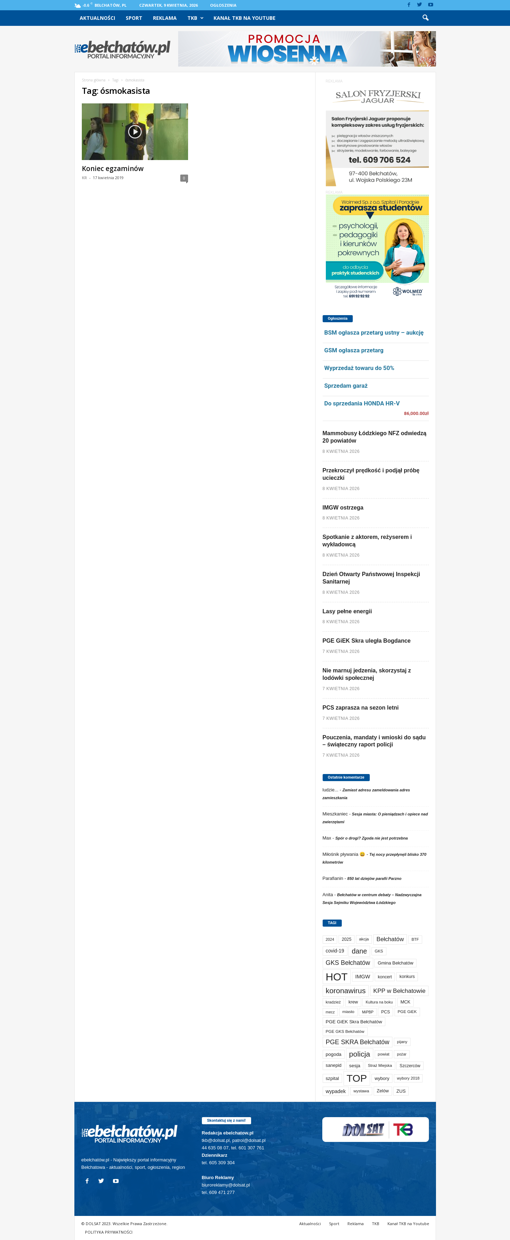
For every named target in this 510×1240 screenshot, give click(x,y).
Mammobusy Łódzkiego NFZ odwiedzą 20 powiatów (374, 437)
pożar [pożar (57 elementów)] (402, 1054)
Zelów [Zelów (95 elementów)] (383, 1090)
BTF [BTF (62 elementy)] (415, 939)
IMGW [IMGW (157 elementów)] (362, 976)
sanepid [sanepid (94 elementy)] (334, 1065)
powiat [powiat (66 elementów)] (384, 1054)
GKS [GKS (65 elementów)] (379, 951)
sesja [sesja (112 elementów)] (354, 1065)
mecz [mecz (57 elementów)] (330, 1012)
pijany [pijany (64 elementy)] (402, 1042)
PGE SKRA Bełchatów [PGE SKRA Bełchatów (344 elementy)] (358, 1042)
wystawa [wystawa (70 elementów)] (361, 1091)
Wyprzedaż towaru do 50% (359, 367)
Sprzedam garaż (346, 385)
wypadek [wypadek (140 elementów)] (336, 1091)
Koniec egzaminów (113, 168)
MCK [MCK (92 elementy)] (405, 1002)
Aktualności (97, 18)
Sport (134, 18)
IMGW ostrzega (343, 508)
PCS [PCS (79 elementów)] (385, 1011)
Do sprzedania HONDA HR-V (362, 403)
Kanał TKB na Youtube (245, 18)
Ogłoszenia (223, 5)
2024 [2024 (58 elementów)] (330, 939)
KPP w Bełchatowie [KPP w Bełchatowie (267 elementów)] (399, 991)
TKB (195, 18)
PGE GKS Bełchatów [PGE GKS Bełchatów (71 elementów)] (345, 1031)
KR (84, 177)
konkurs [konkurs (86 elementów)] (407, 976)
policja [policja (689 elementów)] (359, 1054)
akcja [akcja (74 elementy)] (364, 939)
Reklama (165, 18)
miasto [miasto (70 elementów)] (348, 1011)
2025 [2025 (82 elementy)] (346, 939)
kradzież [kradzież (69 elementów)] (333, 1002)
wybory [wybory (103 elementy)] (382, 1078)
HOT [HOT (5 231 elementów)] (337, 977)
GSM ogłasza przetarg (354, 350)
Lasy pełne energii (347, 611)
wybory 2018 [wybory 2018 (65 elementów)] (408, 1078)
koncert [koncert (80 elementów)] (385, 976)
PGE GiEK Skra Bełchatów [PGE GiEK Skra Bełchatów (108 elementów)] (354, 1021)
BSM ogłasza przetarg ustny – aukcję (374, 332)
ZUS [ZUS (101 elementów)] (401, 1091)
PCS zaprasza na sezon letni (361, 708)
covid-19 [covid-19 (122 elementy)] (335, 951)
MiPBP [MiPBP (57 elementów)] (368, 1012)
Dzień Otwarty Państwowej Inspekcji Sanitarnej (371, 578)
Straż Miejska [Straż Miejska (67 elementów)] (380, 1065)
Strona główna (94, 80)
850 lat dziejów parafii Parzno (374, 878)
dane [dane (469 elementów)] (359, 951)
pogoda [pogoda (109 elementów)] (333, 1054)
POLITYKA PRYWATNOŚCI (108, 1232)
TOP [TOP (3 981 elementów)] (357, 1078)
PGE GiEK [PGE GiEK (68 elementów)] (407, 1011)
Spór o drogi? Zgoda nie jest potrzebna (371, 838)
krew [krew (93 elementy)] (353, 1002)
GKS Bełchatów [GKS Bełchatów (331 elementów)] (348, 962)
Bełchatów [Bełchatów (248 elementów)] (390, 939)
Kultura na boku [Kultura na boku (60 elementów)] (379, 1002)
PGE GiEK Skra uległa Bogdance (367, 641)
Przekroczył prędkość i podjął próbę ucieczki (371, 474)
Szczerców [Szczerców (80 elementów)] (410, 1065)
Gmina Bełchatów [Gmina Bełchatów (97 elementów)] (395, 963)
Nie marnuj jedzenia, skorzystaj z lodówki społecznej (367, 674)
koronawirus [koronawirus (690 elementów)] (346, 990)
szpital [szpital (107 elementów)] (332, 1078)
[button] (425, 18)
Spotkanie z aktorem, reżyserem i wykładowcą (367, 540)
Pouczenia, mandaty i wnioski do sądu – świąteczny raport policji (374, 741)
